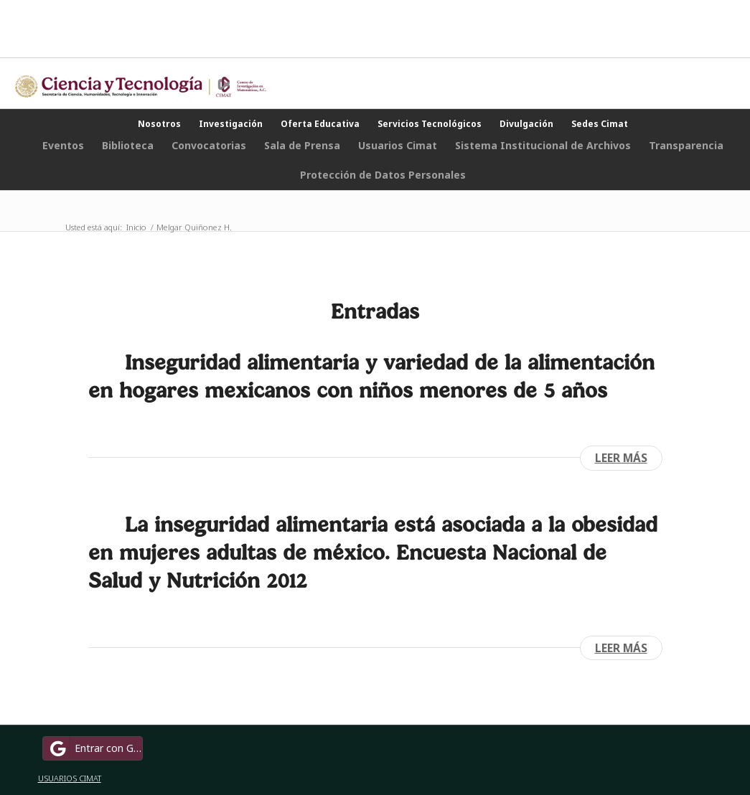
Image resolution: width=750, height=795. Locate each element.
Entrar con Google (95, 748)
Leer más (621, 458)
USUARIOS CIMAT (69, 778)
